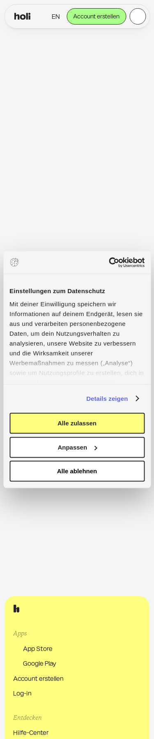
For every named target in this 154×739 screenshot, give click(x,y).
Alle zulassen (77, 423)
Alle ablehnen (77, 471)
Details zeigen (107, 398)
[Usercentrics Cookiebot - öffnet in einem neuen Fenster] (110, 262)
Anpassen (77, 447)
